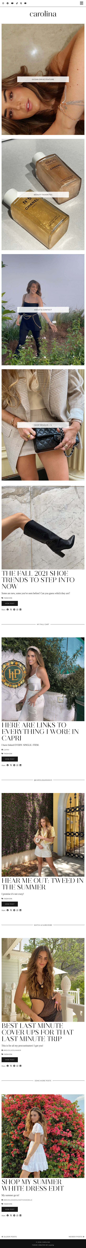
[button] (82, 3)
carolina (43, 13)
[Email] (25, 3)
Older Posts (9, 1237)
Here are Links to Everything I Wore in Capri (40, 731)
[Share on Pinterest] (14, 609)
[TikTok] (17, 3)
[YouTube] (12, 3)
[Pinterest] (8, 3)
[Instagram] (3, 3)
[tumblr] (21, 3)
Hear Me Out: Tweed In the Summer (43, 884)
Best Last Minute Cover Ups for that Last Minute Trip (38, 1032)
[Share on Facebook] (7, 609)
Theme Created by (43, 1245)
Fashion (8, 598)
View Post (9, 603)
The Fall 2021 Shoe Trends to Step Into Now (38, 579)
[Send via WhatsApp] (17, 609)
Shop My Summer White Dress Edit (33, 1185)
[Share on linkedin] (20, 609)
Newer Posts (76, 1237)
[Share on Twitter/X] (11, 609)
